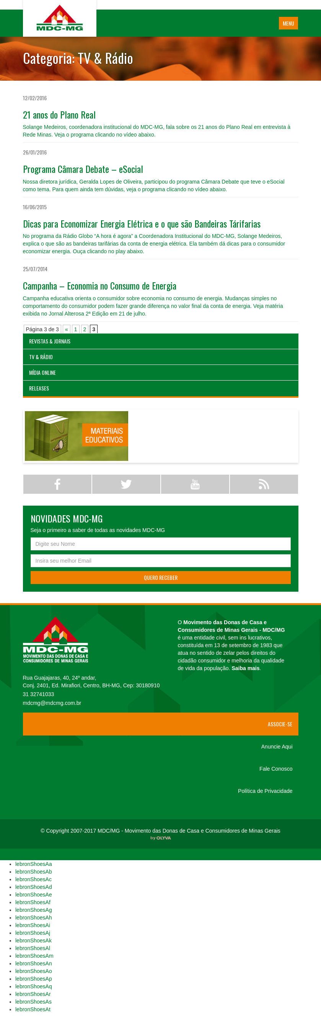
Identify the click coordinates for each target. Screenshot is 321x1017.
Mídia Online (42, 372)
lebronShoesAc (33, 879)
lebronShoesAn (33, 963)
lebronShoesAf (33, 902)
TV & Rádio (41, 357)
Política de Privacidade (265, 791)
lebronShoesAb (33, 872)
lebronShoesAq (33, 986)
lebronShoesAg (33, 910)
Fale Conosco (275, 769)
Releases (39, 388)
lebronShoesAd (33, 887)
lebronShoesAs (33, 1002)
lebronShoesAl (32, 948)
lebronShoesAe (33, 895)
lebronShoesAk (33, 940)
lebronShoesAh (33, 917)
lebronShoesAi (32, 925)
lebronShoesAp (33, 979)
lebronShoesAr (33, 994)
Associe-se (280, 724)
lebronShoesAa (33, 864)
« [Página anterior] (66, 329)
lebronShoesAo (33, 971)
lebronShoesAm (34, 956)
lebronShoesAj (32, 933)
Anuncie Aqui (277, 747)
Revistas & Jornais (49, 341)
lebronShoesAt (33, 1009)
